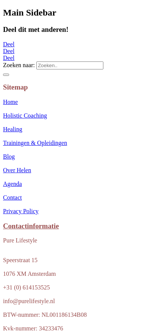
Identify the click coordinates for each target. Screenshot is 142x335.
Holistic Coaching (25, 115)
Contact (12, 197)
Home (10, 102)
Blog (9, 156)
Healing (12, 129)
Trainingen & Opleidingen (35, 143)
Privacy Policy (21, 211)
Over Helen (17, 170)
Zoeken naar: (19, 65)
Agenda (12, 184)
